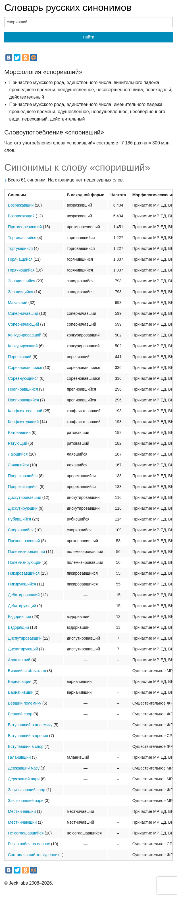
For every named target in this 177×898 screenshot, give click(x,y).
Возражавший (21, 205)
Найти (88, 37)
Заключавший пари (25, 800)
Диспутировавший (24, 638)
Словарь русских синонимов (68, 7)
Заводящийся (20, 291)
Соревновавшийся (25, 367)
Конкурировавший (24, 335)
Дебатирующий (22, 605)
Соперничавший (23, 313)
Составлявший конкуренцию (34, 854)
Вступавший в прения (28, 735)
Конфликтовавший (25, 411)
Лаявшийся (18, 465)
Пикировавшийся (23, 573)
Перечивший (19, 356)
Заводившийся (21, 281)
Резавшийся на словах (29, 844)
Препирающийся (23, 400)
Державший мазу (23, 768)
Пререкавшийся (23, 476)
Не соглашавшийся (25, 833)
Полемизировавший (26, 551)
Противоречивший (25, 226)
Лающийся (18, 454)
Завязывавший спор (26, 789)
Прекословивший (24, 540)
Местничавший (22, 811)
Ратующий (17, 443)
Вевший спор (20, 714)
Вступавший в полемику (30, 725)
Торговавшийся (22, 237)
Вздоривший (19, 616)
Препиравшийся (23, 389)
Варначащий (19, 681)
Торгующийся (20, 248)
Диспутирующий (23, 649)
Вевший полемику (24, 703)
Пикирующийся (22, 584)
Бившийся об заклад (27, 670)
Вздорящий (18, 627)
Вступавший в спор (25, 746)
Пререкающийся (23, 486)
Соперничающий (23, 324)
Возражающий (21, 216)
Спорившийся (21, 530)
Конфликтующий (23, 421)
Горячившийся (21, 270)
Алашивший (19, 660)
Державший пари (23, 779)
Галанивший (19, 757)
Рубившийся (19, 519)
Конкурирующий (23, 346)
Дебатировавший (23, 595)
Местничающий (22, 822)
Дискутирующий (23, 508)
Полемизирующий (24, 562)
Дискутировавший (24, 497)
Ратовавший (19, 432)
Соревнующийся (23, 378)
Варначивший (21, 692)
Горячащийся (20, 259)
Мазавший (17, 302)
